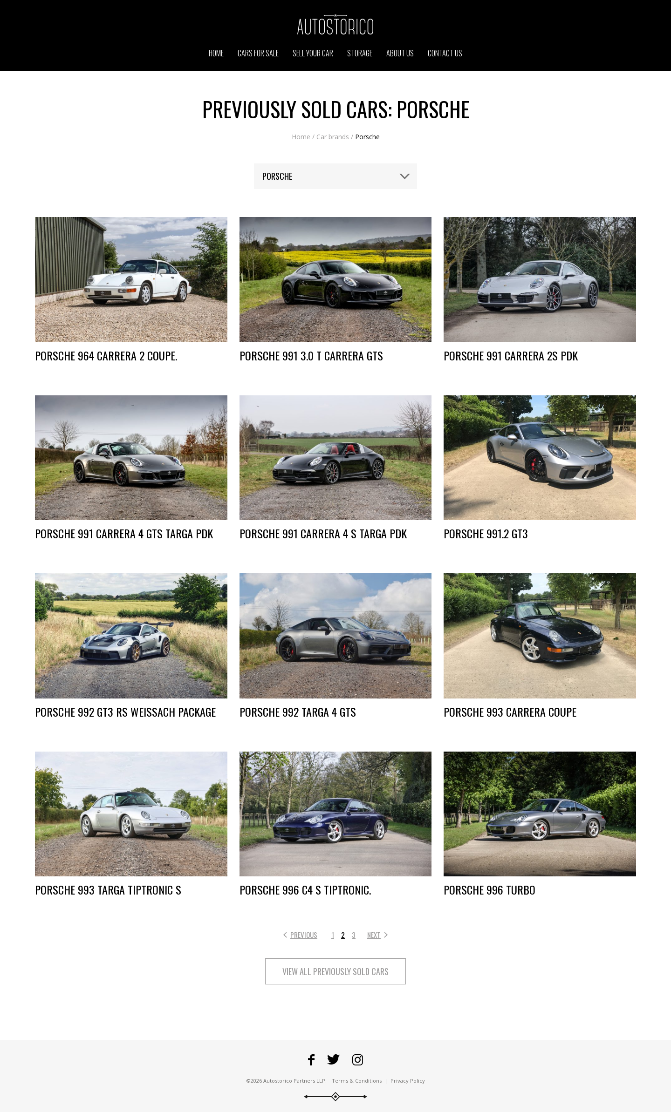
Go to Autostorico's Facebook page (311, 1059)
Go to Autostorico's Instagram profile (357, 1059)
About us (400, 53)
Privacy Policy (407, 1080)
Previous (303, 934)
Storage (359, 53)
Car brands (332, 136)
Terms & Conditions (357, 1080)
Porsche (367, 136)
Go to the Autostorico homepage (335, 24)
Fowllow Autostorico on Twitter (333, 1059)
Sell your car (313, 53)
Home (301, 136)
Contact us (445, 53)
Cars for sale (258, 53)
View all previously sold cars (335, 971)
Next (374, 934)
